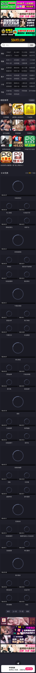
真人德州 (16, 52)
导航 (2, 92)
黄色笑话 (24, 86)
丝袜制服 (16, 63)
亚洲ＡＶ (9, 60)
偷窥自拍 (9, 75)
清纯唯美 (16, 79)
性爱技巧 (32, 86)
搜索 (31, 45)
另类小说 (16, 86)
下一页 (21, 611)
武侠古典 (32, 83)
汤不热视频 (32, 91)
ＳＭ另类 (32, 63)
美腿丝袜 (9, 79)
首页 (8, 611)
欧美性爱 (32, 68)
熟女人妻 (9, 63)
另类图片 (32, 79)
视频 (2, 61)
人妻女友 (24, 83)
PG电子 (9, 52)
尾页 (27, 611)
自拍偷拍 (16, 60)
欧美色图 (24, 75)
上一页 (15, 611)
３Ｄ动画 (32, 60)
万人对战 (24, 52)
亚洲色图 (16, 75)
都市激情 (9, 83)
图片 (2, 77)
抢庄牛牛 (32, 55)
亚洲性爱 (9, 68)
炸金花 (17, 55)
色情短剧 (16, 94)
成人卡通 (24, 68)
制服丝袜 (9, 71)
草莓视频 (24, 91)
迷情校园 (9, 86)
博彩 (2, 54)
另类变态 (32, 71)
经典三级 (16, 71)
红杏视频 (9, 94)
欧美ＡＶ (24, 60)
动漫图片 (32, 75)
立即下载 (29, 669)
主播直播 (24, 63)
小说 (2, 84)
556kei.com (18, 40)
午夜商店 (16, 91)
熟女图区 (24, 79)
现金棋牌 (24, 55)
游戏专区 (32, 52)
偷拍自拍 (16, 68)
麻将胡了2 (9, 55)
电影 (2, 69)
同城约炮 (9, 91)
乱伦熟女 (24, 71)
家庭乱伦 (16, 83)
